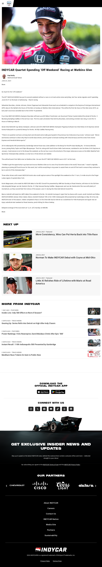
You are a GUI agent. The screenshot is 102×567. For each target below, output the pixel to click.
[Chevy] (17, 485)
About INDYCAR (51, 503)
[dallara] (86, 485)
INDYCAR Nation (51, 519)
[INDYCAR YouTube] (51, 409)
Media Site (51, 524)
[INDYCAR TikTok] (57, 409)
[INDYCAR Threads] (64, 409)
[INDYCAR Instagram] (30, 409)
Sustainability (51, 535)
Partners (51, 530)
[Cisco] (40, 485)
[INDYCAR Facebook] (44, 409)
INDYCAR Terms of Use (50, 465)
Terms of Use (57, 561)
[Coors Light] (63, 485)
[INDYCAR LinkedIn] (71, 409)
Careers (51, 508)
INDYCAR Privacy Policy (72, 465)
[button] (6, 486)
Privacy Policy (45, 561)
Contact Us (51, 513)
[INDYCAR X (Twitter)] (37, 409)
